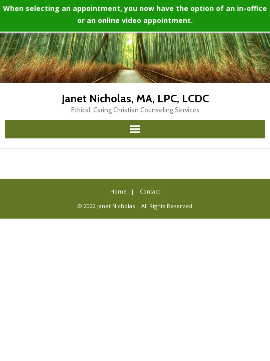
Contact (150, 191)
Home (118, 191)
